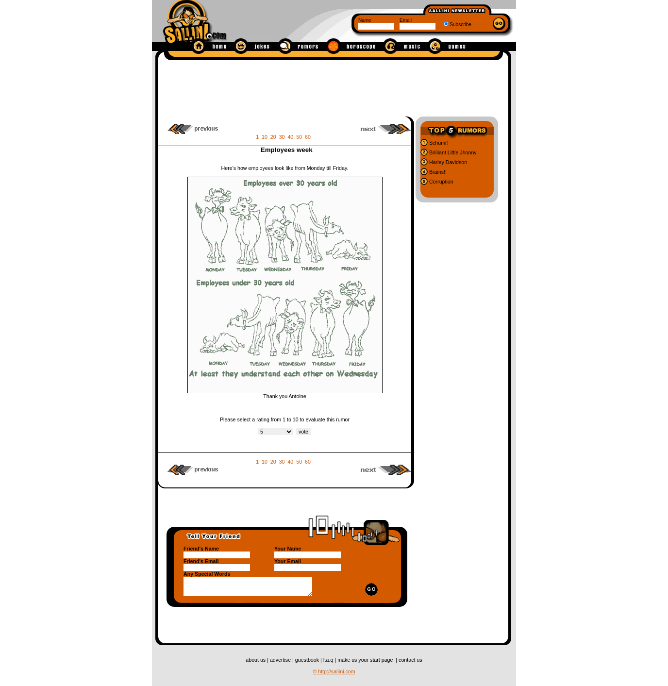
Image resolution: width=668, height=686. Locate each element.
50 (299, 137)
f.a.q (329, 660)
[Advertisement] (333, 86)
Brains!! (437, 172)
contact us (410, 660)
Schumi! (438, 143)
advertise (281, 660)
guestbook (307, 660)
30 (282, 137)
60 (308, 137)
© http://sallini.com (334, 671)
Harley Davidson (447, 162)
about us (256, 660)
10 (264, 137)
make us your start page (365, 660)
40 (290, 137)
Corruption (440, 181)
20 (273, 137)
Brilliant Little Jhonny (452, 152)
